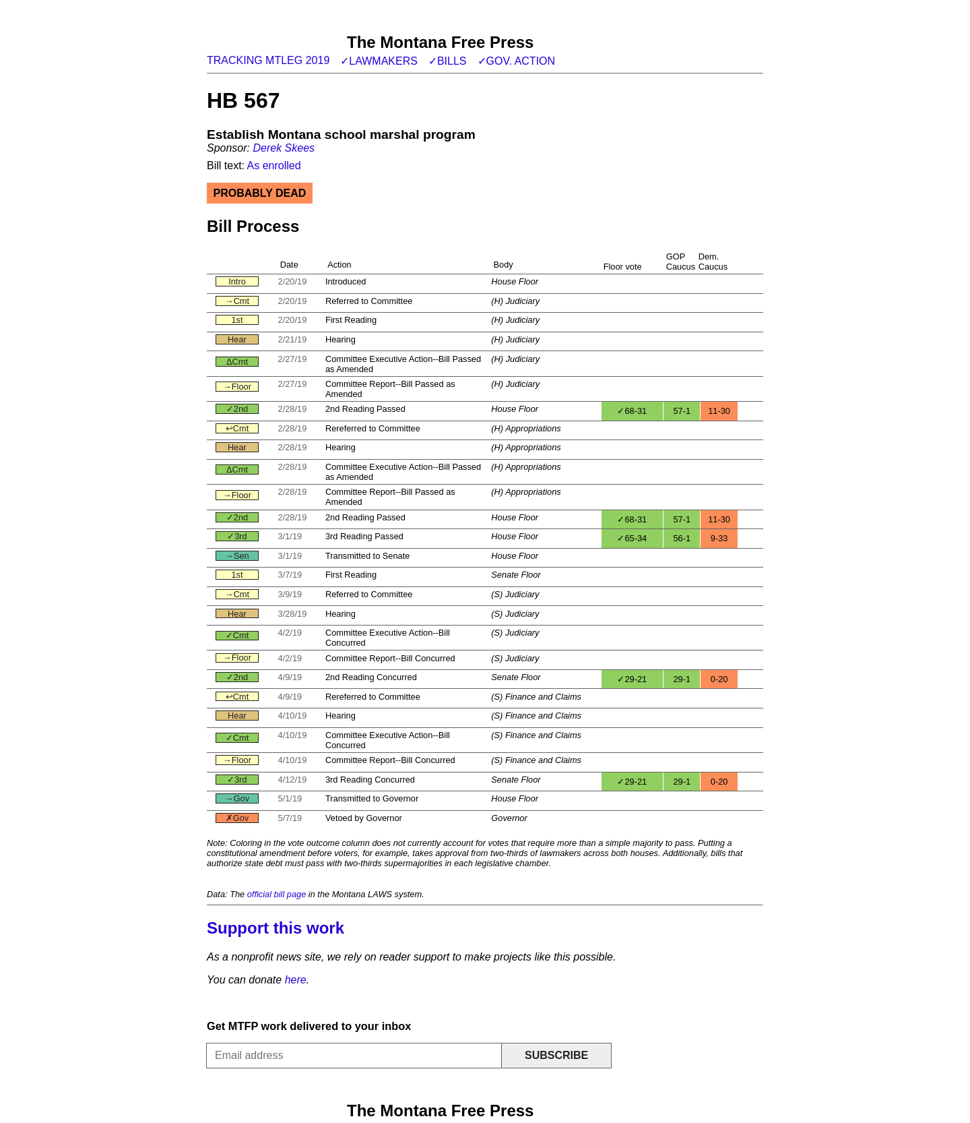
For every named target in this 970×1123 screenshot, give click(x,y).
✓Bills (447, 61)
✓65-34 (632, 538)
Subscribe (556, 1055)
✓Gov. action (517, 61)
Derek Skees (284, 148)
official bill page (276, 894)
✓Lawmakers (379, 61)
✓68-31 (632, 411)
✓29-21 (632, 679)
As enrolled (274, 165)
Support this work (275, 928)
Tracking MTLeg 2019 (268, 60)
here (295, 979)
